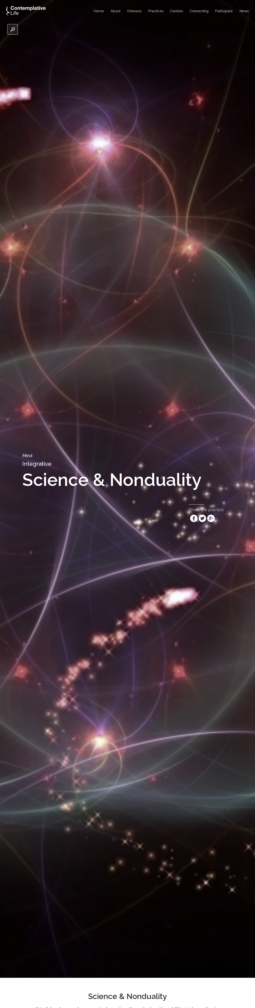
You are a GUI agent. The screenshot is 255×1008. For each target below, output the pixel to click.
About (116, 11)
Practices (156, 11)
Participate (224, 11)
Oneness (134, 11)
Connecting (199, 11)
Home (99, 11)
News (244, 11)
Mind (27, 455)
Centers (176, 11)
